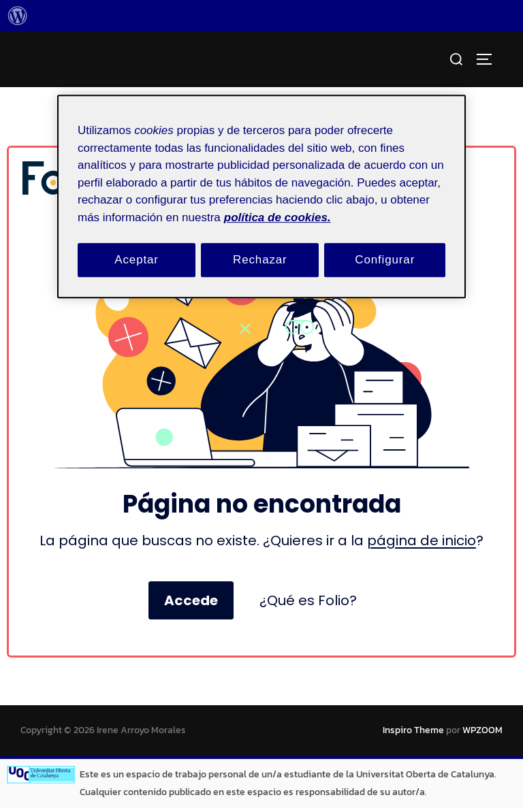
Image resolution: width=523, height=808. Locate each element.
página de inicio (421, 540)
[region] (261, 196)
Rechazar (260, 259)
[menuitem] (17, 15)
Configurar (385, 259)
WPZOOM (482, 730)
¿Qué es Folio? (308, 600)
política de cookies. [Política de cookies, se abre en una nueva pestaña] (277, 217)
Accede (191, 600)
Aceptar (136, 259)
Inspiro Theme (413, 730)
